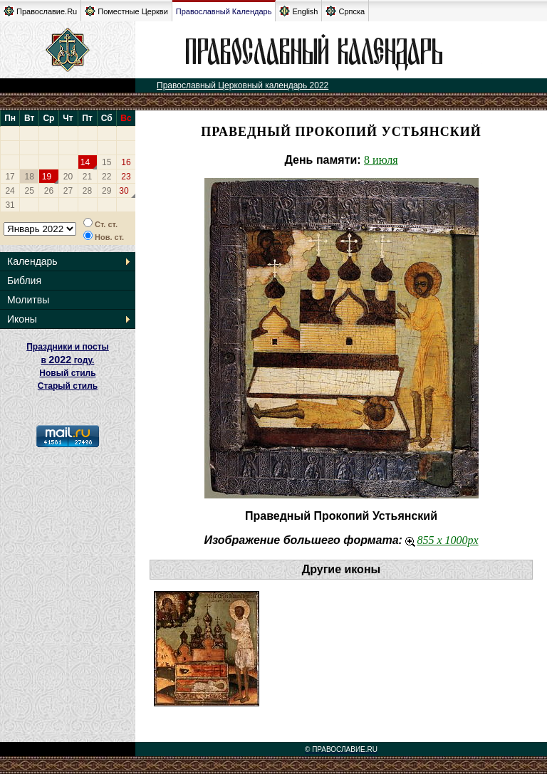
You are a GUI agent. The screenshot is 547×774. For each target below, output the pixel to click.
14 (85, 162)
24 (9, 191)
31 (9, 205)
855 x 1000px (441, 540)
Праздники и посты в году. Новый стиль (67, 360)
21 (87, 177)
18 (29, 177)
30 (123, 191)
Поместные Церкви (126, 11)
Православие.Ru (40, 11)
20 (68, 177)
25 (29, 191)
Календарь (32, 261)
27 (68, 191)
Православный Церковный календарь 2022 (242, 85)
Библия (24, 280)
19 (46, 177)
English (298, 11)
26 (48, 191)
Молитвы (28, 299)
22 (106, 177)
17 (9, 177)
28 (87, 191)
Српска (345, 11)
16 (125, 162)
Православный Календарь (224, 11)
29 (106, 191)
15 (106, 162)
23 (125, 177)
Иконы (22, 319)
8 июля (380, 160)
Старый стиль (68, 386)
